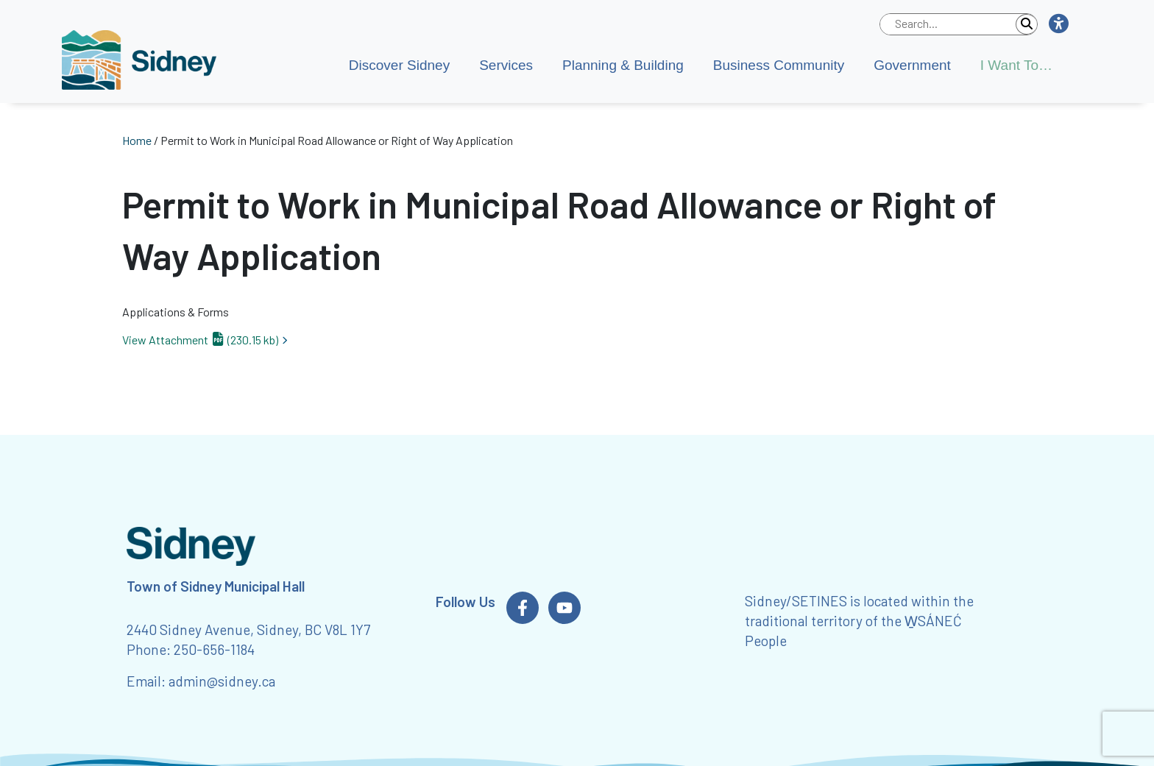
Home (137, 140)
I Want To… (1016, 65)
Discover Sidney (399, 65)
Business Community (778, 65)
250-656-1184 (214, 649)
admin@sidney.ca (222, 681)
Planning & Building (623, 65)
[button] (1058, 24)
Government (912, 65)
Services (506, 65)
